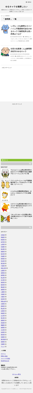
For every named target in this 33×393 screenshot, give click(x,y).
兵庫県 (3, 303)
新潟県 (3, 249)
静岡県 (26, 36)
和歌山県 (3, 301)
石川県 (3, 280)
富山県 (3, 277)
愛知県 (3, 287)
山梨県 (3, 270)
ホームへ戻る (16, 374)
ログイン (3, 353)
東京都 (3, 263)
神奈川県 (3, 268)
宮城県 (3, 246)
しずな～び (17, 38)
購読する (5, 160)
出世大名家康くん (20, 58)
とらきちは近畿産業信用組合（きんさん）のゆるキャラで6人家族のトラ (21, 193)
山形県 (3, 244)
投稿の (4, 356)
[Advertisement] (15, 83)
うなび (12, 38)
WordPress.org (5, 361)
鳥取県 (3, 306)
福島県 (3, 251)
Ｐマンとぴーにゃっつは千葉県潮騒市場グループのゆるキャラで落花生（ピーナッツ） (21, 182)
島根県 (3, 313)
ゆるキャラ (26, 38)
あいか (29, 36)
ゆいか (21, 38)
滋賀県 (3, 289)
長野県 (3, 273)
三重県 (3, 292)
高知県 (3, 322)
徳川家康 (27, 58)
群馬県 (3, 258)
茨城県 (3, 256)
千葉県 (3, 265)
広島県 (3, 311)
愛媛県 (3, 325)
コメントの (5, 358)
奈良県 (3, 299)
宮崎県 (3, 337)
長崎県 (3, 341)
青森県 (3, 237)
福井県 (3, 282)
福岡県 (3, 327)
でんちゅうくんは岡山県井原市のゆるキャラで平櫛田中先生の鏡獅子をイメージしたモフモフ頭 (21, 171)
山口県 (3, 315)
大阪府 (3, 296)
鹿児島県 (3, 339)
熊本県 (3, 334)
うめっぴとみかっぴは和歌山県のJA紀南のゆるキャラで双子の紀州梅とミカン (21, 216)
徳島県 (3, 320)
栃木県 (3, 254)
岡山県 (3, 308)
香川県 (3, 318)
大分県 (3, 330)
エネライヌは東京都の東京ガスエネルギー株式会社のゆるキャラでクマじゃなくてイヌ (21, 205)
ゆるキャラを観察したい (16, 7)
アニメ (3, 346)
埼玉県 (3, 261)
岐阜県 (3, 284)
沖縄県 (3, 344)
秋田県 (3, 239)
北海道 (3, 235)
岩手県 (3, 242)
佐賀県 (3, 332)
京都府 (3, 294)
